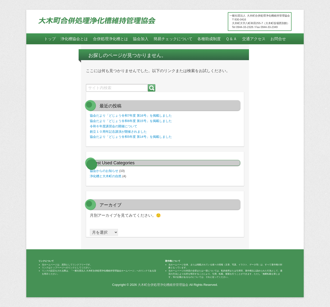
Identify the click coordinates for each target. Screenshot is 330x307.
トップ (50, 39)
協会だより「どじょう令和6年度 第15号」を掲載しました (131, 121)
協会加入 (140, 39)
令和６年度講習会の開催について (113, 126)
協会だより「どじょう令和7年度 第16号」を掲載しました (131, 115)
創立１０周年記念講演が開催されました (118, 131)
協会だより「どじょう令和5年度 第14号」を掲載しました (131, 137)
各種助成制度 (209, 39)
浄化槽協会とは (74, 39)
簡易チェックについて (173, 39)
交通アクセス (254, 39)
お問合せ (278, 39)
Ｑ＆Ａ (231, 39)
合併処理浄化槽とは (110, 39)
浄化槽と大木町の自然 (105, 176)
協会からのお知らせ (104, 171)
